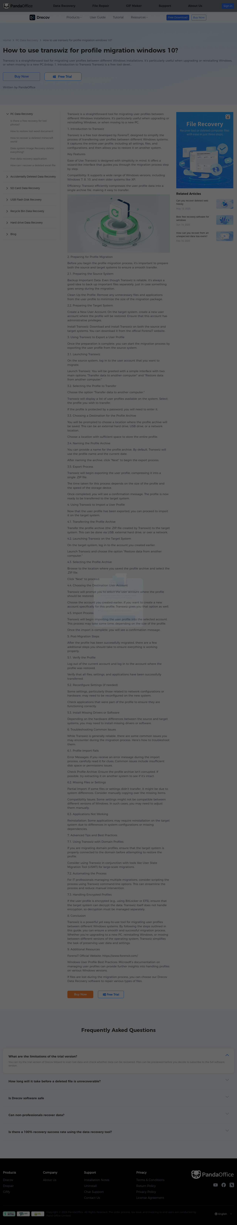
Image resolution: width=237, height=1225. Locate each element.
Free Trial (118, 631)
